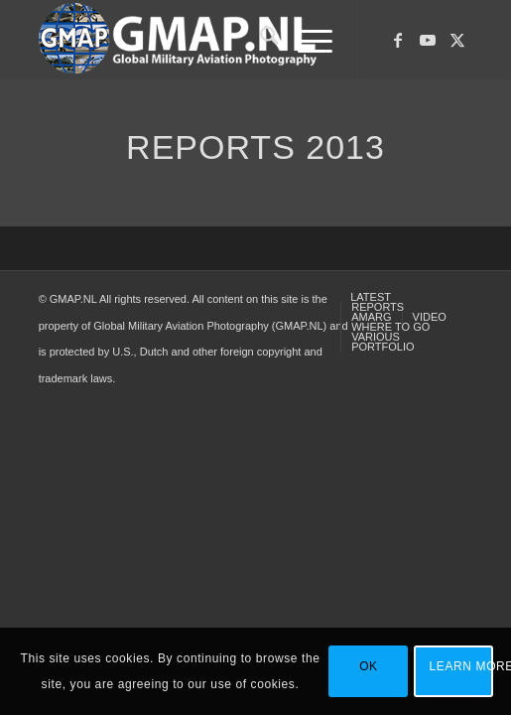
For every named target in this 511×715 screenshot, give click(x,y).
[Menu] (305, 39)
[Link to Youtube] (428, 40)
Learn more (462, 666)
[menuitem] (259, 39)
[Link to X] (457, 40)
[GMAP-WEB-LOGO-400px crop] (212, 39)
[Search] (259, 39)
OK (368, 666)
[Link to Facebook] (398, 40)
